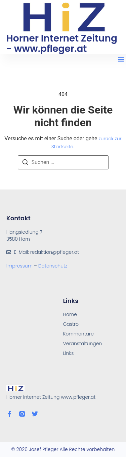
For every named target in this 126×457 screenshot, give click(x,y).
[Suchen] (25, 163)
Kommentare (78, 333)
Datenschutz (53, 265)
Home (70, 314)
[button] (121, 59)
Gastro (71, 324)
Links (68, 353)
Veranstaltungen (82, 343)
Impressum (20, 265)
